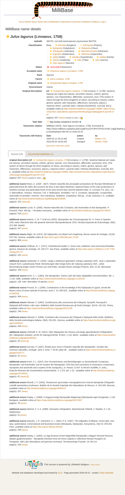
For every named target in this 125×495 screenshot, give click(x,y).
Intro (21, 22)
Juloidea (74, 57)
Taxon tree (42, 22)
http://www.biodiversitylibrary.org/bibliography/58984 (42, 198)
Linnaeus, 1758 (57, 79)
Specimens (66, 22)
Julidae (101, 57)
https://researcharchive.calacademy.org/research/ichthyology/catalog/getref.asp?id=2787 (80, 112)
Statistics (86, 22)
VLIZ (60, 473)
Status (39, 67)
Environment (35, 87)
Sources (76, 22)
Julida (53, 57)
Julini (77, 60)
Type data (37, 122)
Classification (35, 45)
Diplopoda (84, 48)
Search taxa (30, 22)
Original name (35, 83)
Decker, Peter (101, 141)
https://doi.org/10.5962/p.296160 (47, 427)
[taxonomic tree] (52, 146)
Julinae (54, 60)
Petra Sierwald (106, 473)
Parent (38, 79)
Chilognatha (56, 51)
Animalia (60, 45)
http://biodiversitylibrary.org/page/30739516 (90, 210)
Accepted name (34, 71)
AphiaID (38, 41)
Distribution (54, 22)
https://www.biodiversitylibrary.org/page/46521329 (49, 308)
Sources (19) (17, 154)
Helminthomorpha (87, 51)
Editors (95, 22)
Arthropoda (86, 45)
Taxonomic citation (32, 126)
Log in (103, 22)
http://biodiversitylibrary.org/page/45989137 (46, 388)
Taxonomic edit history (30, 136)
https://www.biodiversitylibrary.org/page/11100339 (62, 279)
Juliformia (84, 54)
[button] (7, 36)
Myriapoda (55, 48)
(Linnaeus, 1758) (64, 71)
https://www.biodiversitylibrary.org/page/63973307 (59, 400)
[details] (62, 118)
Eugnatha (55, 54)
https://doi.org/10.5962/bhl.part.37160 (61, 237)
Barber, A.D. (100, 138)
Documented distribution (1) (40, 154)
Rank (39, 75)
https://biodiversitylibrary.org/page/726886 (83, 109)
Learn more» (95, 465)
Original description (32, 91)
